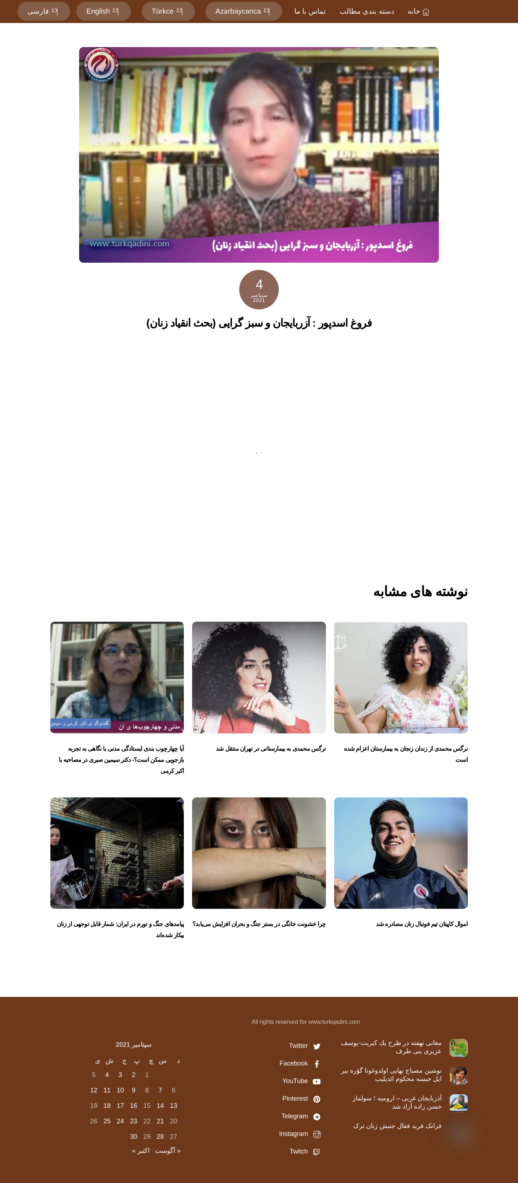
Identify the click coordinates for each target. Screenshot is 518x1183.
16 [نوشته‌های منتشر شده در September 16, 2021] (133, 1105)
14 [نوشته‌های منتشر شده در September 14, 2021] (160, 1105)
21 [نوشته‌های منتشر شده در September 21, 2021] (160, 1121)
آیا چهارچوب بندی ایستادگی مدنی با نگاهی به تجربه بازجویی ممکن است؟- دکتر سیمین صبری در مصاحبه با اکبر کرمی (121, 759)
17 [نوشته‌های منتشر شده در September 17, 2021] (120, 1105)
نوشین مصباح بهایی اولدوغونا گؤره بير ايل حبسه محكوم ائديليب (391, 1074)
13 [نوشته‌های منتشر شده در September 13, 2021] (173, 1105)
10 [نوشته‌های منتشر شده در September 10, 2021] (120, 1090)
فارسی (43, 11)
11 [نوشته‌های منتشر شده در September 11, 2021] (106, 1090)
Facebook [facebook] (302, 1063)
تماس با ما (310, 11)
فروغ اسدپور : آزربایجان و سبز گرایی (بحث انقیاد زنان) (259, 323)
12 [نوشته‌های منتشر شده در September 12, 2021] (93, 1090)
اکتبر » (141, 1150)
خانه (419, 11)
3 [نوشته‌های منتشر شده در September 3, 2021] (120, 1074)
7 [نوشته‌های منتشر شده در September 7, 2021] (160, 1090)
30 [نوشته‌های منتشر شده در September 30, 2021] (133, 1136)
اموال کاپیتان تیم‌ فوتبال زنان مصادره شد (422, 924)
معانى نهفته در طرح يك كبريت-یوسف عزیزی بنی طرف (391, 1047)
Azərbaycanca (243, 11)
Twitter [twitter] (306, 1045)
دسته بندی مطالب (367, 11)
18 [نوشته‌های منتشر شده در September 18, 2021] (106, 1105)
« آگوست (168, 1150)
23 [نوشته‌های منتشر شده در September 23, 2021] (133, 1121)
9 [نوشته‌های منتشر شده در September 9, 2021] (133, 1090)
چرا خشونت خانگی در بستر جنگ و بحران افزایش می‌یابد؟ (259, 924)
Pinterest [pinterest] (303, 1098)
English (103, 11)
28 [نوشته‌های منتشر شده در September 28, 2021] (160, 1136)
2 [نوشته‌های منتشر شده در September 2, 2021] (133, 1074)
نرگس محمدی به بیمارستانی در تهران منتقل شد (271, 748)
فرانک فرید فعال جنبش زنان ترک (397, 1125)
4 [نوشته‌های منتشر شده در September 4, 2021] (107, 1074)
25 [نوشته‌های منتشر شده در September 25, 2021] (106, 1121)
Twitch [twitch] (307, 1151)
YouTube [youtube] (303, 1081)
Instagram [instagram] (301, 1133)
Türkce (168, 11)
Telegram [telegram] (302, 1116)
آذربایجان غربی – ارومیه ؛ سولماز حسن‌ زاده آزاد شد (397, 1102)
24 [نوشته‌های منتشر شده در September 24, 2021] (120, 1121)
